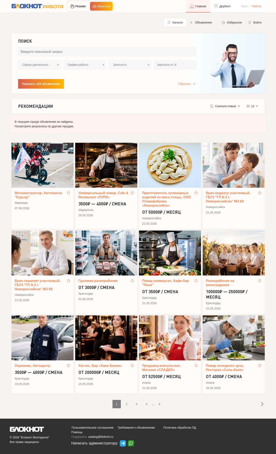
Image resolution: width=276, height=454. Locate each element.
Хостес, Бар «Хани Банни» (100, 365)
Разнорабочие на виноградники (220, 283)
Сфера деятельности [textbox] (36, 64)
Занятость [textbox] (120, 64)
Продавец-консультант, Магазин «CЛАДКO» (161, 368)
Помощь (76, 432)
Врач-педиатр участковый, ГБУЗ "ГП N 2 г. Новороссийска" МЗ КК (228, 197)
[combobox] (39, 64)
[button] (202, 22)
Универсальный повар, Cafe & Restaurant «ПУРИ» (104, 195)
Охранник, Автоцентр (32, 365)
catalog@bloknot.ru (100, 436)
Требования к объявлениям (136, 427)
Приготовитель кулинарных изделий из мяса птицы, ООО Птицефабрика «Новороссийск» (166, 199)
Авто (244, 6)
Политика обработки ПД (179, 427)
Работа (256, 6)
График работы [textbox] (77, 64)
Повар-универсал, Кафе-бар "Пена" (165, 283)
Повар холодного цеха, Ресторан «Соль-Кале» (225, 368)
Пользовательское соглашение (93, 427)
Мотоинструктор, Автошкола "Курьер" (38, 195)
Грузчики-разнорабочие (98, 281)
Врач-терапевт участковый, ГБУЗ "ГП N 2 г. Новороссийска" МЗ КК (38, 285)
